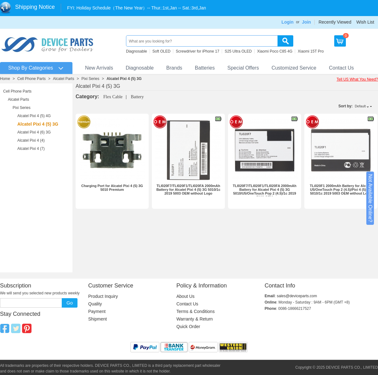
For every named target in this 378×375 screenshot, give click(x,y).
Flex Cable (113, 96)
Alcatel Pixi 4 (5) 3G (123, 79)
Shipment (97, 318)
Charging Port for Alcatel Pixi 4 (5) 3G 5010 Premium (112, 187)
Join (306, 22)
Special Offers (243, 68)
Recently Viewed (334, 22)
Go (69, 302)
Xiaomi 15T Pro (311, 51)
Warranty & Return (194, 318)
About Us (185, 296)
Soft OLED (161, 51)
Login (288, 22)
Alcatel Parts (63, 79)
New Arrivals (99, 68)
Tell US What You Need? (357, 79)
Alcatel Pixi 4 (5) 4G (34, 116)
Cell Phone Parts (31, 79)
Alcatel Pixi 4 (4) (31, 140)
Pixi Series (90, 79)
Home (5, 79)
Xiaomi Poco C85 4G (274, 51)
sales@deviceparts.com (297, 296)
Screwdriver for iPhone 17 (197, 51)
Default (360, 106)
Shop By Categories (30, 68)
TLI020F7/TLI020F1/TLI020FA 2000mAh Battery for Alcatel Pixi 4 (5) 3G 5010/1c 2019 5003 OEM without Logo (188, 189)
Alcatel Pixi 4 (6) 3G (34, 132)
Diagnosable (136, 51)
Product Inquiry (103, 296)
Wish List (365, 22)
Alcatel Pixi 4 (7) (31, 148)
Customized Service (294, 68)
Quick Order (188, 326)
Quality (95, 303)
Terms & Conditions (195, 311)
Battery (137, 96)
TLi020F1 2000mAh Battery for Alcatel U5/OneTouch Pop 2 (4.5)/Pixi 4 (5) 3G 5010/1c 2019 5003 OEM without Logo (341, 189)
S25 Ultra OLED (238, 51)
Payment (97, 311)
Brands (174, 68)
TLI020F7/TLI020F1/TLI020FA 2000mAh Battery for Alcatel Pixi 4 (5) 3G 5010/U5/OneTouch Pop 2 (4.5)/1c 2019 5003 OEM (264, 191)
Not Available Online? (370, 198)
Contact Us (341, 68)
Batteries (205, 68)
